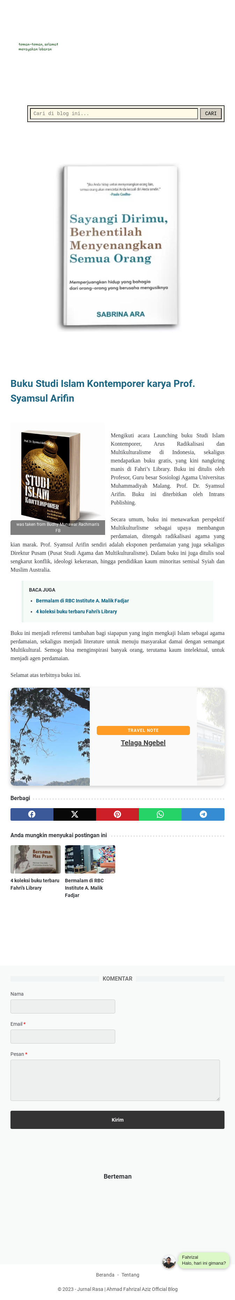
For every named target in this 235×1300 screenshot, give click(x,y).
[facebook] (31, 814)
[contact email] (62, 1037)
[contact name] (62, 1006)
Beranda (105, 1275)
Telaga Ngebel (170, 743)
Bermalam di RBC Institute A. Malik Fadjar (82, 601)
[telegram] (203, 814)
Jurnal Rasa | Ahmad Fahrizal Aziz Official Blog (127, 1289)
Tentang (130, 1275)
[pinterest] (117, 814)
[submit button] (117, 1120)
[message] (115, 1080)
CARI (211, 113)
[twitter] (74, 814)
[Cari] (114, 113)
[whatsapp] (160, 814)
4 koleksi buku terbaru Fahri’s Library (76, 612)
